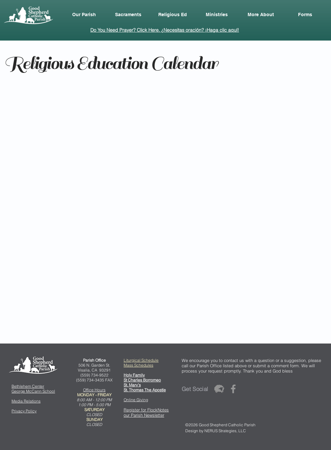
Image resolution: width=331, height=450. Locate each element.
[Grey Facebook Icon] (233, 389)
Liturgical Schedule (141, 360)
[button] (84, 14)
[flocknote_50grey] (219, 389)
